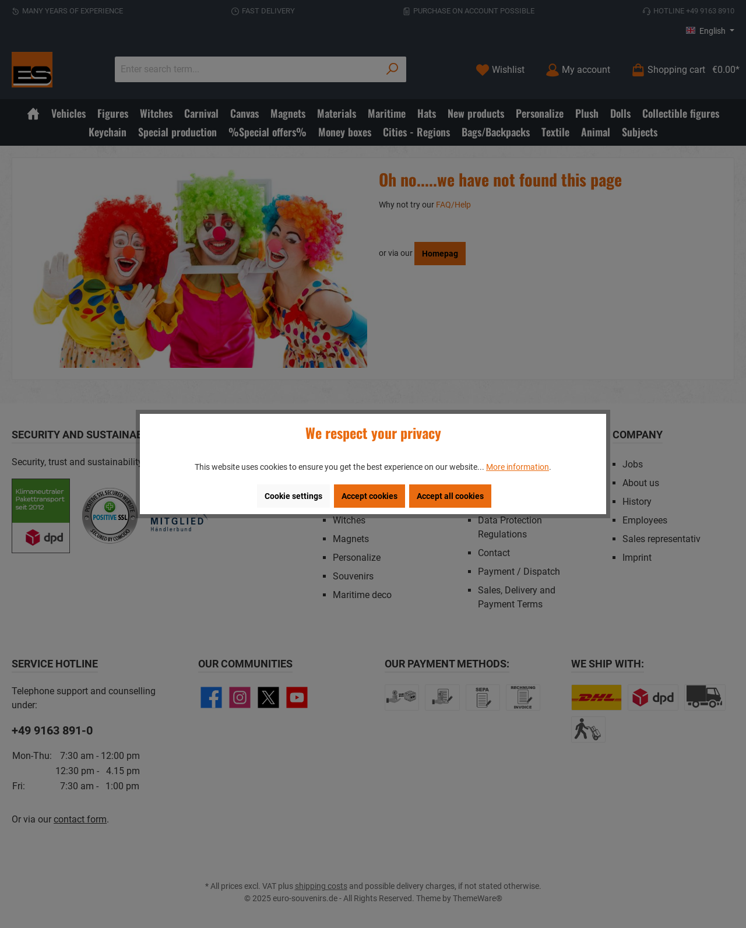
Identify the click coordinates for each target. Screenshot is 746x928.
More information (517, 467)
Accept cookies (369, 496)
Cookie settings (293, 496)
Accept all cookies (450, 496)
